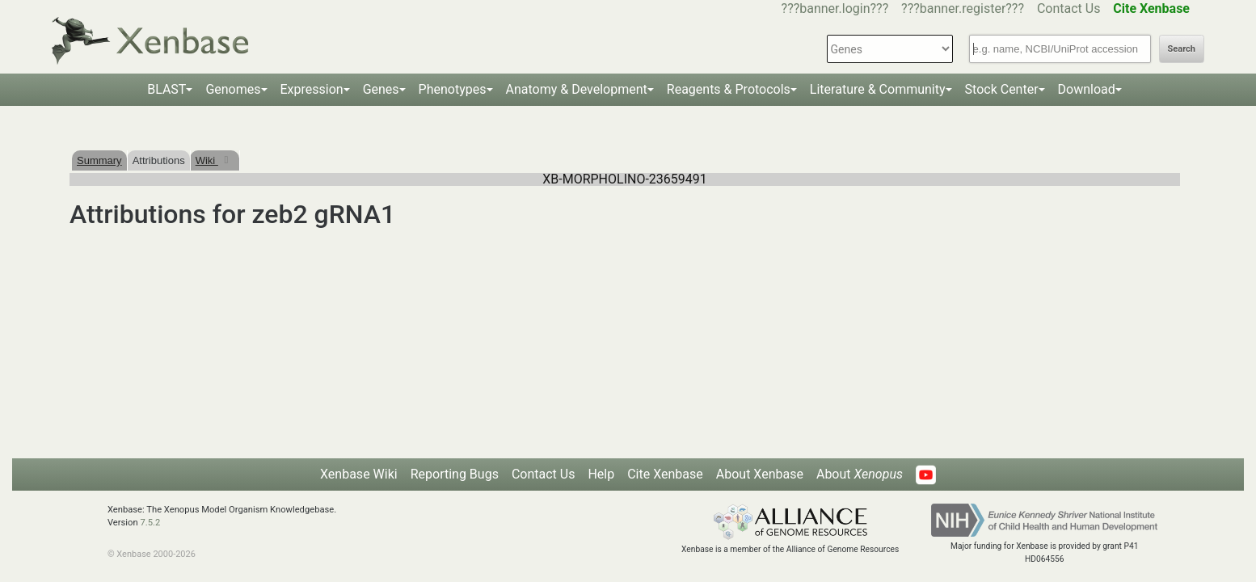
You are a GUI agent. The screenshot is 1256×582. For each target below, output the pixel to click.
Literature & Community (878, 89)
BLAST (166, 89)
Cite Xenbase (665, 474)
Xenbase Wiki (359, 474)
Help (601, 474)
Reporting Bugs (455, 474)
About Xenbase (759, 474)
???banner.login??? (835, 8)
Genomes (232, 89)
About (859, 474)
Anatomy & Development (576, 89)
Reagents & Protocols (728, 89)
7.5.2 (150, 522)
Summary (99, 160)
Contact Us (1069, 8)
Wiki (207, 160)
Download (1086, 89)
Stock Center (1002, 89)
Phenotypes (453, 89)
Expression (312, 89)
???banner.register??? (962, 8)
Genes (381, 89)
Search (1181, 49)
